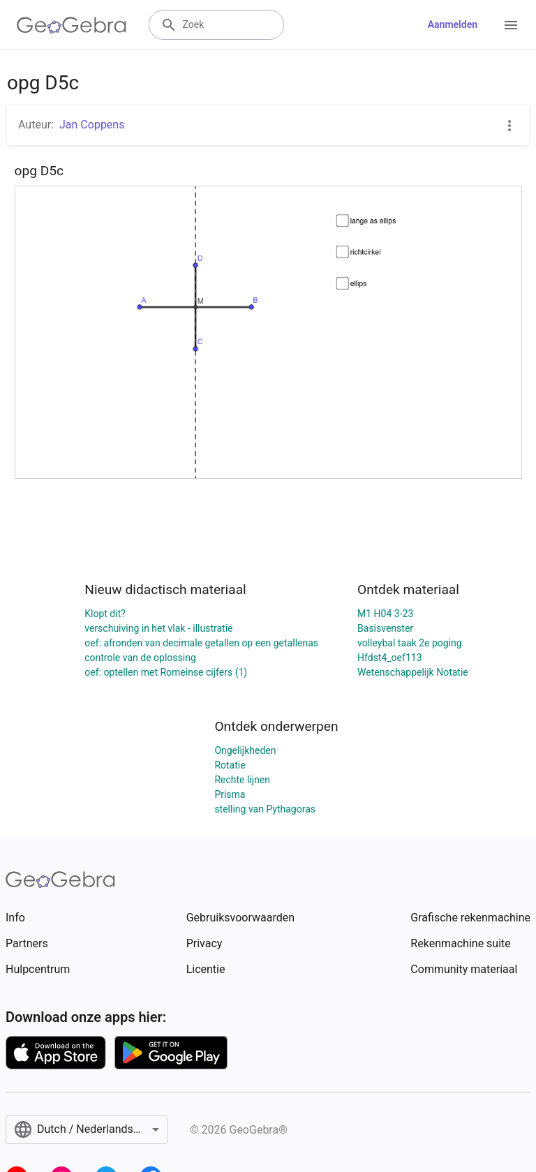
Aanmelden (452, 24)
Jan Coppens (91, 124)
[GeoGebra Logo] (71, 25)
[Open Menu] (510, 25)
